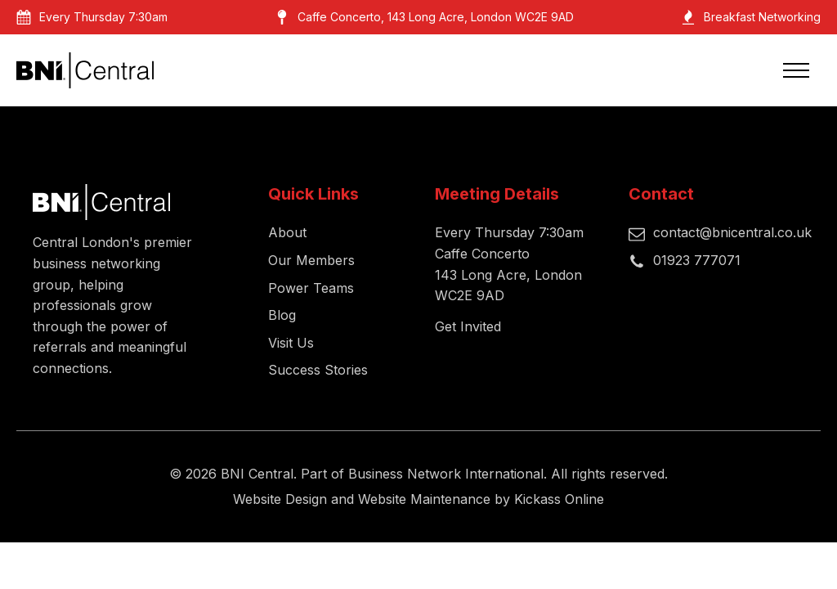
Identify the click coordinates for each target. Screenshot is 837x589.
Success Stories (318, 370)
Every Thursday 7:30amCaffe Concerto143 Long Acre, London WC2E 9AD (509, 263)
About (287, 232)
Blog (282, 315)
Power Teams (311, 288)
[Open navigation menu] (796, 70)
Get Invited (468, 326)
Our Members (311, 260)
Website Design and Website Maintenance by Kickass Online (418, 499)
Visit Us (291, 343)
